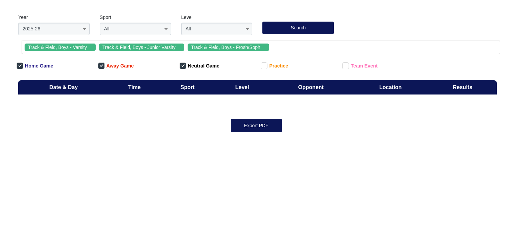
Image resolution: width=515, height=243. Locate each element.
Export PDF (256, 125)
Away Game (116, 65)
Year (23, 17)
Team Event (360, 65)
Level (187, 17)
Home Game (35, 65)
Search (298, 27)
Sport (105, 17)
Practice (274, 65)
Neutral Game (200, 65)
